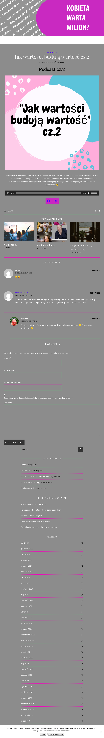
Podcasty (52, 52)
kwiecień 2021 (27, 600)
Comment (8, 402)
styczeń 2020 (26, 686)
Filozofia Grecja (27, 527)
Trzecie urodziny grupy (30, 482)
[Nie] (101, 731)
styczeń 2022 (26, 560)
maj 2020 (25, 663)
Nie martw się (26, 470)
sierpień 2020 (27, 646)
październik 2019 (28, 703)
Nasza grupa (10, 244)
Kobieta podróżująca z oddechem (35, 476)
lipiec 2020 (25, 652)
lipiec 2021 (25, 583)
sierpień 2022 (27, 554)
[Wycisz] (89, 193)
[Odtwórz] (8, 193)
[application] (52, 193)
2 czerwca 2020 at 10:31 (23, 295)
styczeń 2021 (26, 617)
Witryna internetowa (12, 382)
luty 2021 (25, 611)
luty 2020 (25, 680)
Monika (9, 211)
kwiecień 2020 (27, 669)
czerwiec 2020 (27, 657)
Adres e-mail (10, 370)
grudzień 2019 (27, 692)
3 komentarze (59, 62)
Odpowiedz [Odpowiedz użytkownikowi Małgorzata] (95, 293)
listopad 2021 (26, 566)
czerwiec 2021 (27, 589)
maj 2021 (25, 594)
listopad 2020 (26, 629)
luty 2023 (25, 543)
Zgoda (43, 734)
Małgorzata (21, 292)
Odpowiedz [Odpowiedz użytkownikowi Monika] (95, 318)
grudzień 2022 (27, 548)
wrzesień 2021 (27, 571)
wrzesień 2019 (27, 709)
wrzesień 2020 (27, 640)
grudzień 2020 (27, 623)
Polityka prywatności (56, 734)
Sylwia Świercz (27, 504)
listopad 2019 (26, 698)
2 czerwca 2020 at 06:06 (23, 273)
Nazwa (7, 358)
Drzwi (23, 464)
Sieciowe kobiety (46, 245)
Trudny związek (27, 488)
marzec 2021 (26, 606)
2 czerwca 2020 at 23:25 (29, 321)
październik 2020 (28, 634)
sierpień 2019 (27, 715)
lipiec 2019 (25, 721)
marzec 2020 (26, 675)
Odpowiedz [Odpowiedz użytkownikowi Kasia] (95, 270)
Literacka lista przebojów (39, 521)
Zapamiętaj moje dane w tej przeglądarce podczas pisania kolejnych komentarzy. (38, 398)
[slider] (48, 193)
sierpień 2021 (27, 577)
